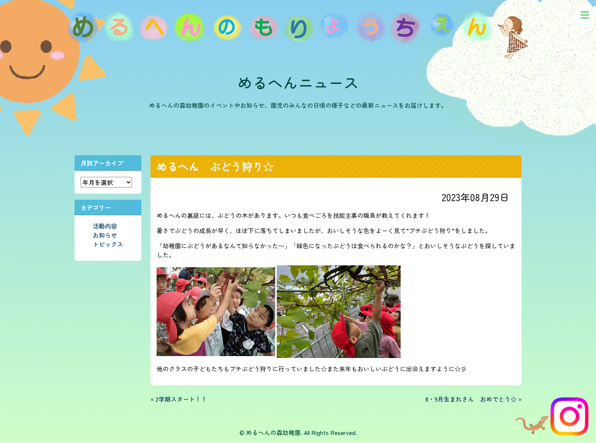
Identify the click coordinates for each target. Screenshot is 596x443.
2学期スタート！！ (181, 399)
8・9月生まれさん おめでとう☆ (471, 399)
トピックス (108, 244)
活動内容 (105, 225)
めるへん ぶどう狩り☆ (215, 166)
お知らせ (105, 235)
